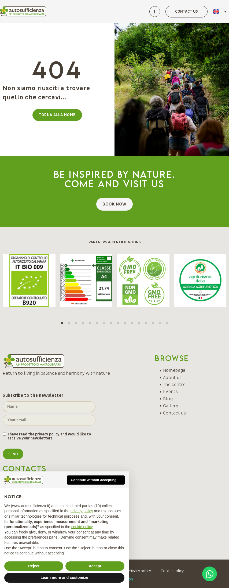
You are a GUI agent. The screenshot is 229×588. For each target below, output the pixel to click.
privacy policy (47, 434)
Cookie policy (172, 571)
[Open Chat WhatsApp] (209, 574)
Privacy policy (139, 571)
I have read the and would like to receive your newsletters (49, 436)
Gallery (170, 406)
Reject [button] (33, 566)
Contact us (174, 413)
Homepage (174, 370)
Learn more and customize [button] (64, 577)
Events (170, 391)
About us (172, 377)
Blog (168, 399)
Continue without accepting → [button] (96, 480)
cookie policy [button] (82, 527)
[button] (62, 323)
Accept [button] (95, 566)
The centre (174, 384)
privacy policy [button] (82, 511)
